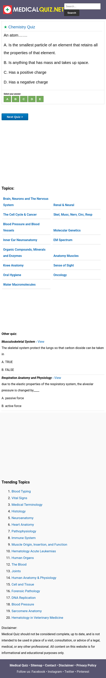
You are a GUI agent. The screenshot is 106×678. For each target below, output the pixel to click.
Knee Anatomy (13, 265)
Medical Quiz (19, 665)
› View (40, 341)
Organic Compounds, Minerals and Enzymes (24, 253)
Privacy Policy (86, 665)
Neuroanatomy (23, 518)
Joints (16, 571)
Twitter (69, 672)
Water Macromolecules (19, 284)
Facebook (38, 672)
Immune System (24, 538)
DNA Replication (24, 598)
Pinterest (83, 672)
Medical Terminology (27, 505)
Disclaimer (66, 665)
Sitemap (37, 665)
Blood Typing (21, 491)
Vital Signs (19, 498)
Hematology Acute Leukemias (34, 551)
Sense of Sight (63, 265)
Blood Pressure (23, 604)
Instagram (55, 672)
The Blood (19, 564)
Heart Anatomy (23, 524)
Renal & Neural (63, 205)
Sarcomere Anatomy (27, 611)
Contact (50, 665)
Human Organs (23, 558)
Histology (19, 511)
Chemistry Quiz (21, 27)
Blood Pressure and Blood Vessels (21, 227)
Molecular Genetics (67, 230)
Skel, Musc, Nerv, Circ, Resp (72, 214)
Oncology (60, 275)
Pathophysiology (24, 531)
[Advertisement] (53, 152)
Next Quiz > (15, 116)
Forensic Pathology (26, 591)
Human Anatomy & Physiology (34, 578)
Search (71, 12)
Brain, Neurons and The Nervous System (25, 202)
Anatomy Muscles (66, 256)
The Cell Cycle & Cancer (20, 214)
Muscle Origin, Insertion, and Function (39, 544)
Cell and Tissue (23, 584)
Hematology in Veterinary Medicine (37, 618)
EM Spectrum (62, 240)
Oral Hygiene (12, 275)
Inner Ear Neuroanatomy (20, 240)
